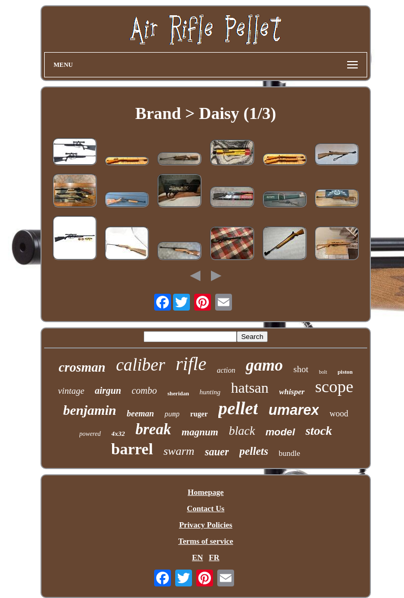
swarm (179, 450)
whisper (292, 391)
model (280, 431)
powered (90, 433)
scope (334, 386)
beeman (140, 413)
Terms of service (205, 541)
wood (338, 413)
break (153, 429)
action (226, 370)
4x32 (118, 433)
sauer (217, 451)
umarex (293, 410)
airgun (108, 390)
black (242, 430)
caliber (140, 364)
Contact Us (205, 508)
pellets (253, 451)
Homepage (206, 492)
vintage (71, 391)
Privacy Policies (205, 525)
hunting (209, 392)
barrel (132, 448)
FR (214, 557)
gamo (264, 365)
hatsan (250, 388)
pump (172, 414)
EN (197, 557)
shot (301, 369)
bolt (323, 372)
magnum (199, 431)
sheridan (178, 393)
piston (345, 371)
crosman (81, 367)
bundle (289, 453)
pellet (238, 408)
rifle (191, 364)
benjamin (89, 410)
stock (319, 430)
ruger (198, 414)
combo (144, 390)
